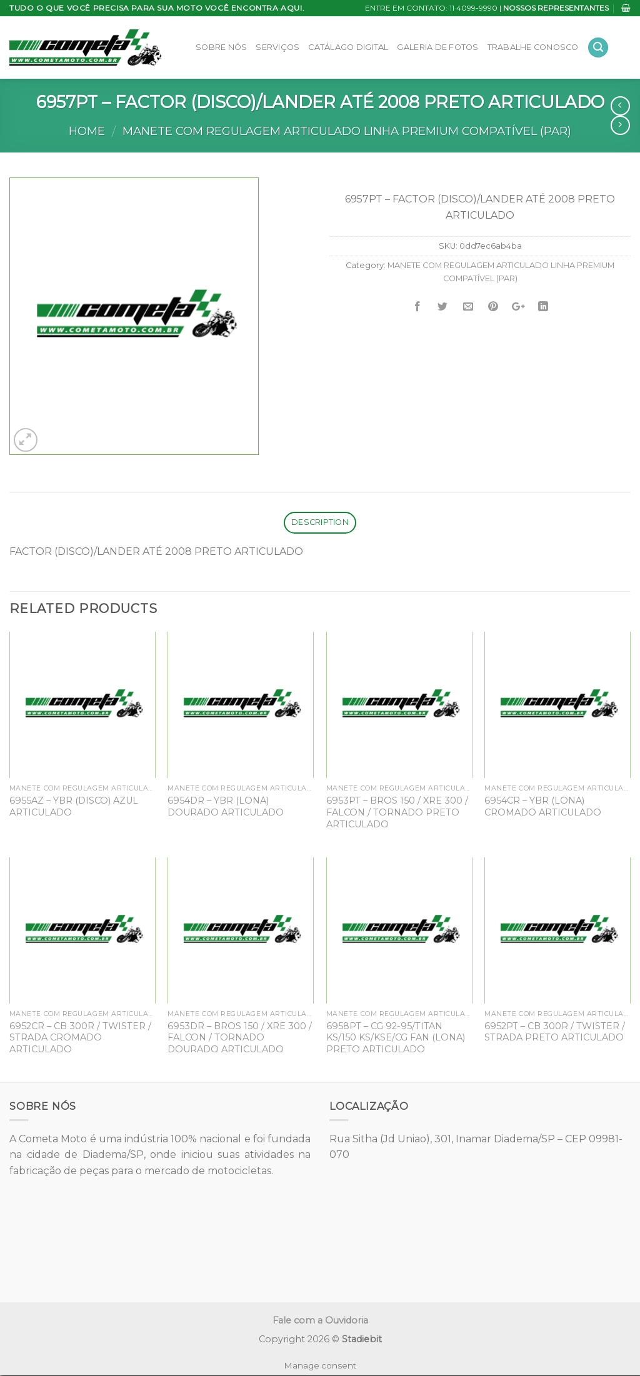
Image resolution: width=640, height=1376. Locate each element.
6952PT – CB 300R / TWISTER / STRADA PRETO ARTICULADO (554, 1032)
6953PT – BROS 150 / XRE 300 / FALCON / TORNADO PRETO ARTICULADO (397, 812)
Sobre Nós (221, 47)
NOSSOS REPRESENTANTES (556, 7)
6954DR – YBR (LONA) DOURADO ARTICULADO (226, 806)
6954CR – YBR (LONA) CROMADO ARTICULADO (542, 806)
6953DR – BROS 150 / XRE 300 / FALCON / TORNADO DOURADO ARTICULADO (240, 1037)
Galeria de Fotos (437, 47)
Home (87, 131)
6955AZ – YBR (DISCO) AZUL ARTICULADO (73, 806)
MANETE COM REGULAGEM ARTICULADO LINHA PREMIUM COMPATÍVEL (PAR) (346, 131)
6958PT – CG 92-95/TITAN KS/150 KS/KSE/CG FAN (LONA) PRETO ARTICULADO (395, 1037)
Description (320, 522)
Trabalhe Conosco (533, 47)
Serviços (277, 47)
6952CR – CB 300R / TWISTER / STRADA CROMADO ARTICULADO (80, 1037)
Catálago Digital (348, 47)
